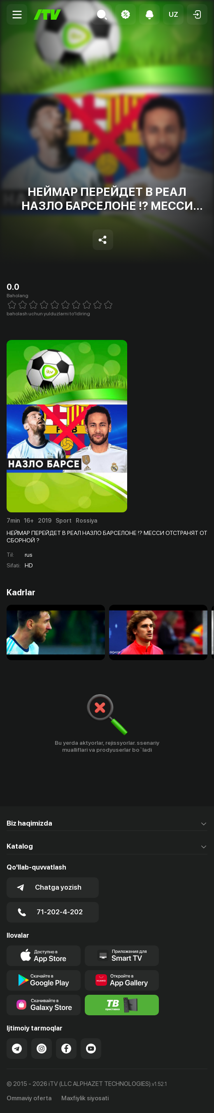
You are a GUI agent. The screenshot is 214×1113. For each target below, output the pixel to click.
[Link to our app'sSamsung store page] (44, 1005)
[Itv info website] (122, 1005)
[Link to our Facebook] (66, 1048)
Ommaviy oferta (29, 1098)
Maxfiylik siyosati (85, 1098)
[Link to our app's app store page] (44, 955)
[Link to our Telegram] (17, 1048)
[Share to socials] (103, 239)
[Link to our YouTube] (91, 1048)
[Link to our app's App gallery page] (122, 980)
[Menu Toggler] (17, 14)
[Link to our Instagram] (41, 1048)
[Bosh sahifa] (47, 14)
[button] (173, 14)
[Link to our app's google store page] (44, 980)
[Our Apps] (122, 955)
